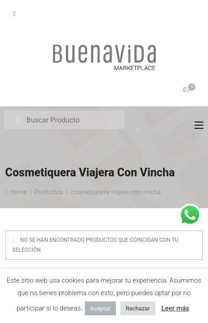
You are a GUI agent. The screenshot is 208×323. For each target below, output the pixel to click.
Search (17, 120)
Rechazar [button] (138, 308)
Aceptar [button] (100, 308)
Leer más (175, 308)
